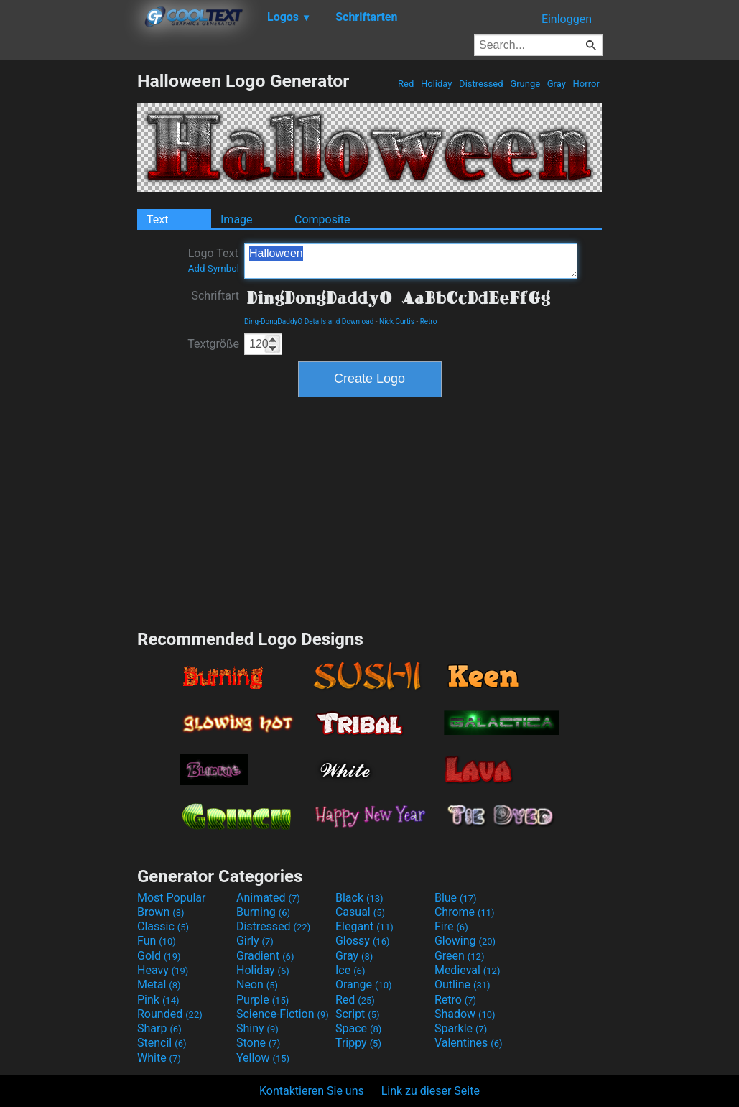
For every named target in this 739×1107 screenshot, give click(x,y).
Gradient (265, 956)
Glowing (465, 941)
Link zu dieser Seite (430, 1091)
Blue (455, 897)
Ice (350, 970)
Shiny (257, 1028)
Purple (262, 999)
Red (406, 83)
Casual (360, 912)
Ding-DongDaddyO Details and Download (308, 321)
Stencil (161, 1043)
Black (359, 897)
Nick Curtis (396, 321)
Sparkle (460, 1028)
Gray (557, 83)
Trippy (358, 1043)
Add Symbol (213, 268)
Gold (159, 956)
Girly (255, 941)
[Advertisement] (68, 285)
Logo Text (213, 260)
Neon (257, 984)
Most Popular (171, 897)
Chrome (464, 912)
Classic (163, 926)
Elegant (364, 926)
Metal (159, 984)
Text (157, 219)
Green (459, 956)
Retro (428, 321)
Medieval (467, 970)
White (159, 1058)
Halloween (410, 261)
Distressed (481, 83)
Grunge (525, 83)
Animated (268, 897)
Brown (160, 912)
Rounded (170, 1014)
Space (358, 1028)
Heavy (162, 970)
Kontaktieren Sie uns (311, 1091)
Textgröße (213, 344)
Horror (586, 83)
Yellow (262, 1058)
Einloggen (567, 19)
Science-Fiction (282, 1014)
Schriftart (215, 295)
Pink (158, 999)
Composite (322, 219)
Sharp (159, 1028)
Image (236, 219)
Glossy (362, 941)
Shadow (465, 1014)
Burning (263, 912)
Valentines (468, 1043)
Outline (462, 984)
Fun (156, 941)
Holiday (437, 83)
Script (357, 1014)
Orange (363, 984)
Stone (258, 1043)
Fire (451, 926)
